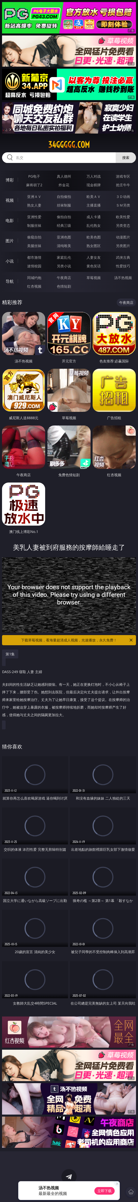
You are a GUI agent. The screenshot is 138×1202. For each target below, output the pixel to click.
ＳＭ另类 (123, 205)
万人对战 (94, 176)
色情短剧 (64, 286)
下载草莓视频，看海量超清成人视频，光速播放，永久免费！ (77, 640)
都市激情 (34, 257)
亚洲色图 (64, 237)
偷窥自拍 (34, 237)
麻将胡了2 (34, 184)
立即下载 (104, 1190)
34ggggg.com (69, 145)
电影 (10, 220)
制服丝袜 (34, 225)
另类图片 (123, 245)
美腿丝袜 (34, 245)
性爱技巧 (123, 266)
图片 (10, 241)
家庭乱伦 (64, 257)
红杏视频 (34, 286)
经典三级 (64, 225)
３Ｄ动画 (123, 196)
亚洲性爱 (34, 216)
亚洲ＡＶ (34, 196)
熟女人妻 (34, 205)
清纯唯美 (64, 245)
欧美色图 (94, 237)
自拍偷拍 (64, 196)
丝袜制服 (64, 205)
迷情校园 (34, 266)
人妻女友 (94, 257)
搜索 (125, 157)
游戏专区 (123, 176)
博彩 (10, 180)
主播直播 (94, 205)
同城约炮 (34, 277)
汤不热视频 (123, 277)
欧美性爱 (123, 216)
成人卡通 (94, 216)
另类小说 (64, 266)
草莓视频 (94, 277)
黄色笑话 (94, 266)
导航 (10, 281)
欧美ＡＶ (94, 196)
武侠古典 (123, 257)
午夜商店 (64, 277)
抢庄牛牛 (123, 184)
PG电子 (34, 176)
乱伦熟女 (94, 225)
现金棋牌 (94, 184)
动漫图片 (123, 237)
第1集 (10, 654)
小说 (10, 261)
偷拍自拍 (64, 216)
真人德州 (64, 176)
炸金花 (64, 184)
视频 (10, 200)
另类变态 (123, 225)
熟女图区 (94, 245)
